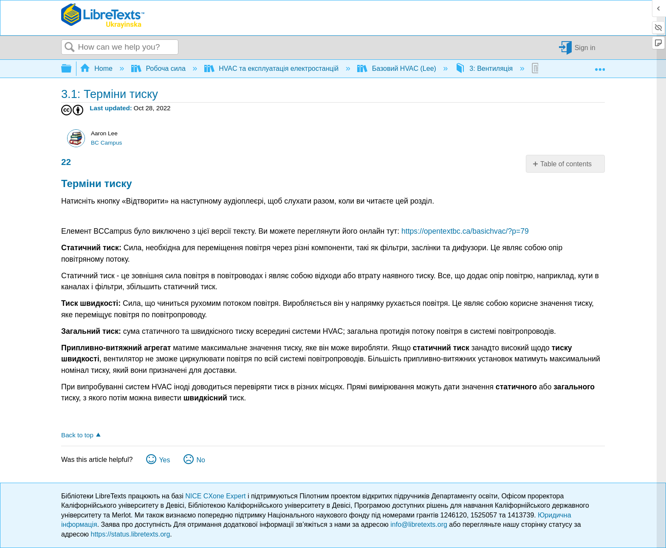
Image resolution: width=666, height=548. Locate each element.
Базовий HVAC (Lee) (397, 68)
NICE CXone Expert (216, 496)
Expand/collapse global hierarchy (71, 69)
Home (97, 68)
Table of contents (566, 164)
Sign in (585, 47)
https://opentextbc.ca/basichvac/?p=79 (465, 231)
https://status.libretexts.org (130, 534)
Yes (164, 460)
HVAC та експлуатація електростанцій (272, 68)
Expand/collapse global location (600, 66)
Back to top (77, 435)
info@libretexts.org (418, 524)
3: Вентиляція (485, 68)
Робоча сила (159, 68)
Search (69, 47)
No (200, 460)
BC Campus (106, 143)
